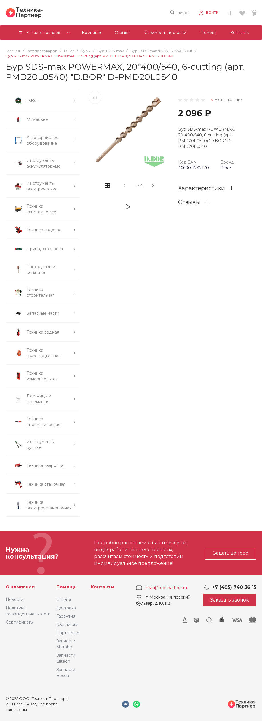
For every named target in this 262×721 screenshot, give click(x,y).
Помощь (66, 586)
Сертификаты (19, 622)
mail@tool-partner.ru (166, 587)
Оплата (63, 599)
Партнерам (68, 632)
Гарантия (65, 616)
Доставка (66, 607)
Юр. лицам (67, 624)
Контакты (102, 586)
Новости (14, 599)
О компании (20, 586)
